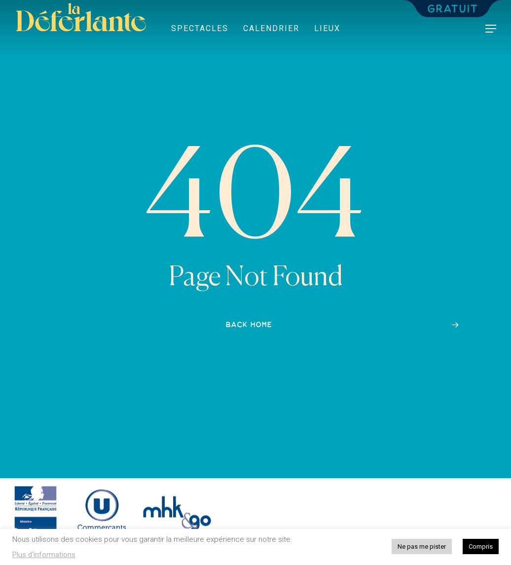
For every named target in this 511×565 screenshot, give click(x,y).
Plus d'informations (43, 554)
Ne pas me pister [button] (422, 546)
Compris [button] (481, 546)
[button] (491, 29)
